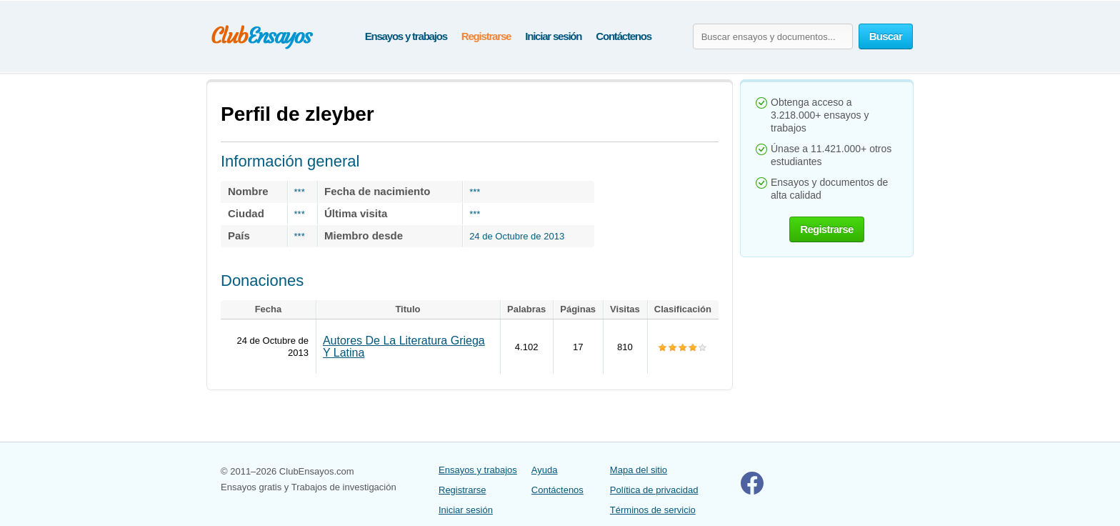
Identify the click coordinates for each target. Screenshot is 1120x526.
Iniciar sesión (553, 36)
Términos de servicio (653, 510)
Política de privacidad (654, 490)
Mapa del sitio (638, 470)
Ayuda (544, 470)
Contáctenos (623, 36)
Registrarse (486, 36)
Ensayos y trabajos (406, 36)
